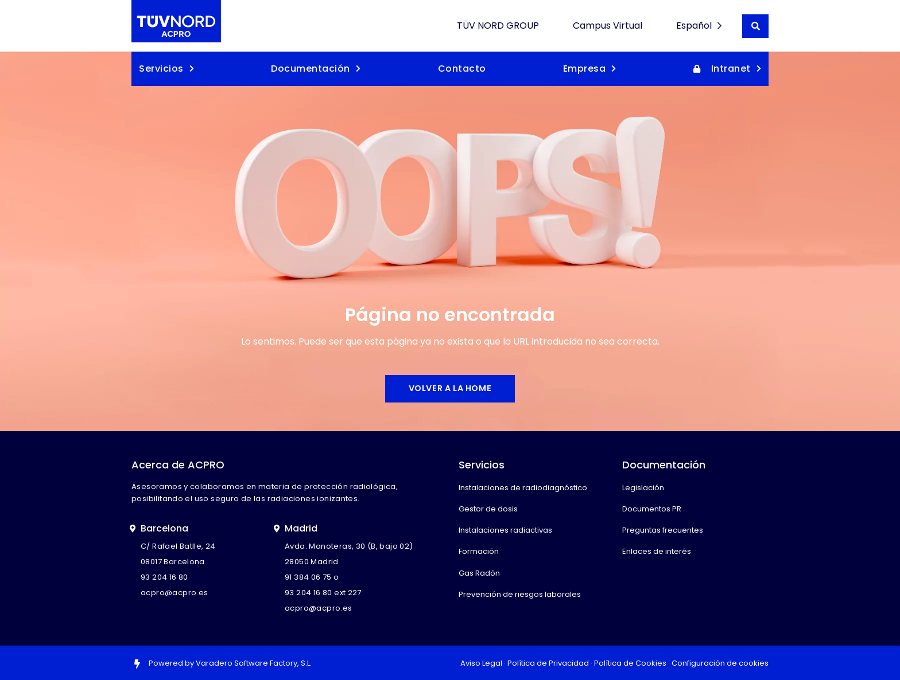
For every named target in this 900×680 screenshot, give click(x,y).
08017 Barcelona (173, 561)
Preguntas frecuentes (662, 530)
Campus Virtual (607, 25)
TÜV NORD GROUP (498, 25)
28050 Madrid (312, 561)
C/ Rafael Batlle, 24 (178, 546)
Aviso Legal (481, 663)
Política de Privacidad (548, 663)
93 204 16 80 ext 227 (323, 592)
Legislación (643, 487)
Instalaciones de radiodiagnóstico (523, 487)
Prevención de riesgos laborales (520, 594)
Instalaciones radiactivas (505, 530)
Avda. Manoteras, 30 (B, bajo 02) (349, 546)
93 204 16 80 (164, 577)
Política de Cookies (630, 663)
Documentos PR (651, 508)
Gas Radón (479, 573)
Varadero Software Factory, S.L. (254, 663)
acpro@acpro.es (174, 592)
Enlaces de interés (656, 551)
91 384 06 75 (308, 577)
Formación (479, 551)
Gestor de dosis (488, 508)
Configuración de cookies (720, 663)
